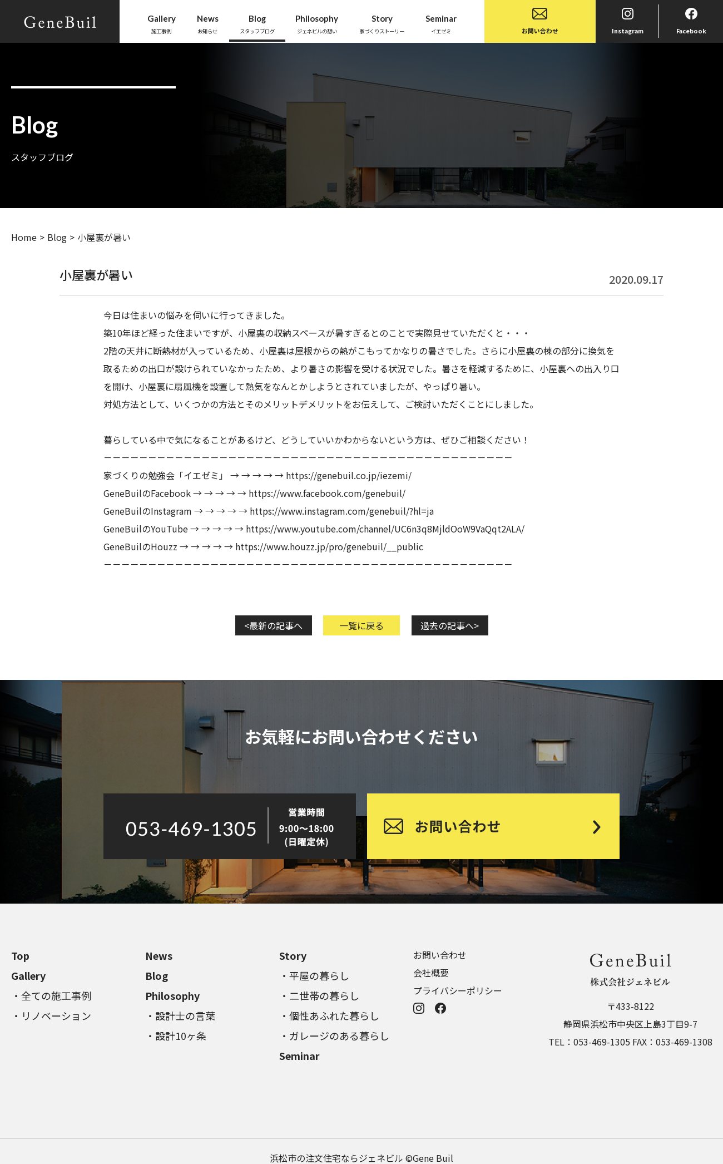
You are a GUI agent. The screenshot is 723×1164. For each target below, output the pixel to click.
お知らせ (208, 23)
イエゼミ (441, 23)
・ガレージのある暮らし (334, 1035)
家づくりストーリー (381, 23)
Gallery (28, 975)
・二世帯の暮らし (319, 995)
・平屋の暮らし (314, 975)
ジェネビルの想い (316, 23)
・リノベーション (51, 1015)
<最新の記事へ (273, 625)
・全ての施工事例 (51, 995)
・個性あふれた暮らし (329, 1015)
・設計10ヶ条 (175, 1035)
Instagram (627, 21)
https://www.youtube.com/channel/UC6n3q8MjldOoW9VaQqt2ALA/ (385, 528)
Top (20, 955)
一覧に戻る (361, 625)
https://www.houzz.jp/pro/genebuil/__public (329, 546)
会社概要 (431, 972)
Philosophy (172, 995)
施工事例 (161, 23)
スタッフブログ (257, 23)
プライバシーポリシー (457, 990)
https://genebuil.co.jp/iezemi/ (349, 475)
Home (24, 237)
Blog (57, 237)
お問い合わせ (540, 21)
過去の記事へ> (449, 625)
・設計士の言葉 (180, 1015)
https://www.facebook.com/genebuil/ (327, 493)
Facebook (691, 21)
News (158, 955)
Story (292, 955)
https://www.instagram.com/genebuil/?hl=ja (342, 510)
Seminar (299, 1055)
